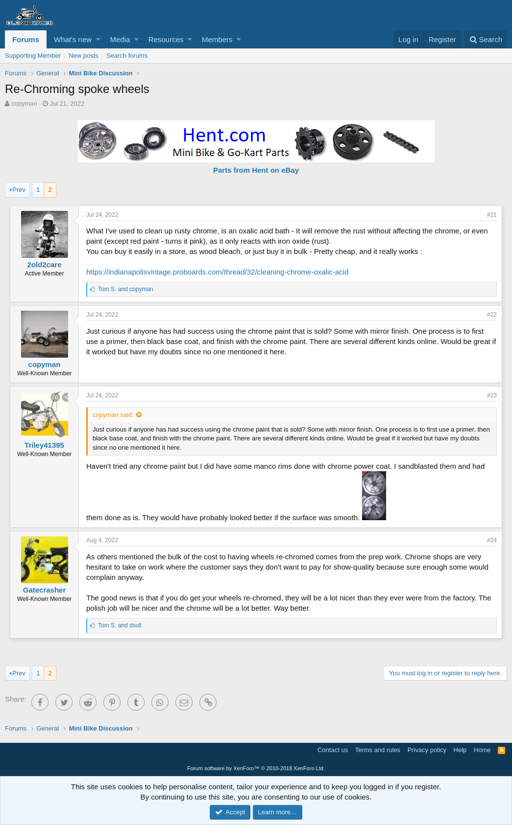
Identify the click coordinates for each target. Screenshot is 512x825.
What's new (73, 39)
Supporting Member (33, 55)
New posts (83, 55)
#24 (492, 540)
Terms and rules (377, 750)
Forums (25, 39)
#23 (492, 395)
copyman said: (113, 414)
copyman (24, 103)
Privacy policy (427, 750)
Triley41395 (44, 445)
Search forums (127, 55)
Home (482, 750)
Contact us (332, 750)
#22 (492, 314)
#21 (492, 214)
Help (460, 750)
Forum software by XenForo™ (256, 768)
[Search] (485, 39)
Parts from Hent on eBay (256, 170)
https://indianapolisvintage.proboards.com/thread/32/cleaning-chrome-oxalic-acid (217, 272)
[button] (98, 39)
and (125, 289)
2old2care (44, 264)
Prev (18, 189)
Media (120, 39)
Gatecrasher (44, 590)
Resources (166, 39)
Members (217, 39)
